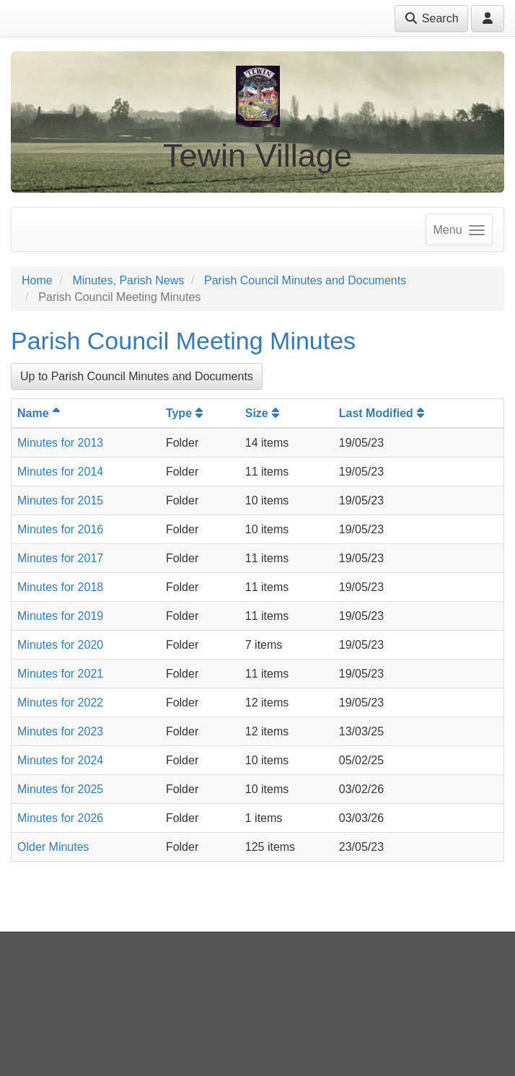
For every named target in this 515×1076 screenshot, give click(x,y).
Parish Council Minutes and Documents (305, 280)
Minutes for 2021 (60, 674)
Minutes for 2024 (60, 760)
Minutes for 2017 (60, 558)
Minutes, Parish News (128, 280)
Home (37, 280)
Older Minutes (53, 847)
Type (186, 413)
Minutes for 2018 (60, 587)
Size (264, 413)
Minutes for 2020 (60, 645)
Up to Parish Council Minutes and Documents (136, 376)
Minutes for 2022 (60, 702)
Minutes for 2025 (60, 789)
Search (431, 18)
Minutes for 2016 (60, 529)
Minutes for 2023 (60, 731)
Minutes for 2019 (60, 616)
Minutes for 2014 (60, 471)
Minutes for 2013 (60, 443)
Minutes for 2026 (60, 818)
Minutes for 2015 (60, 500)
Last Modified (383, 413)
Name (40, 413)
